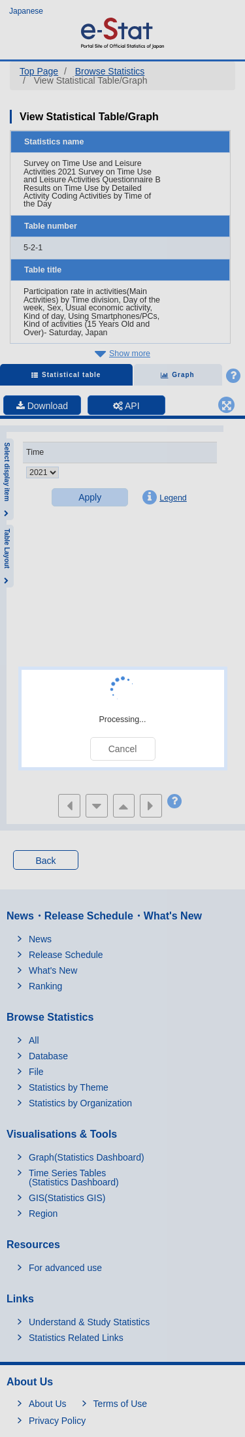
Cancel (122, 749)
